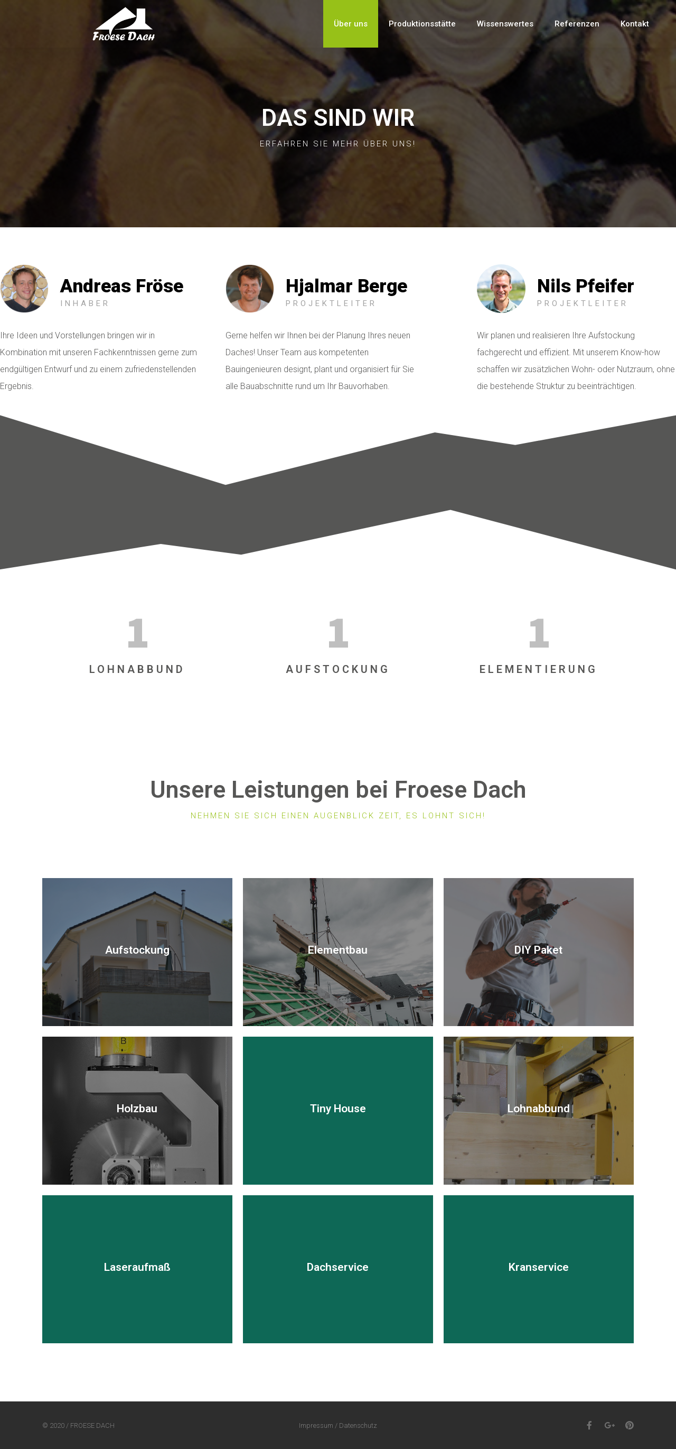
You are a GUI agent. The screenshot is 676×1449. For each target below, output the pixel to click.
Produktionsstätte (422, 24)
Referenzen (577, 24)
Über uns (351, 24)
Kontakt (635, 24)
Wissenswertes (505, 24)
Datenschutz (358, 1425)
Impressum (316, 1425)
